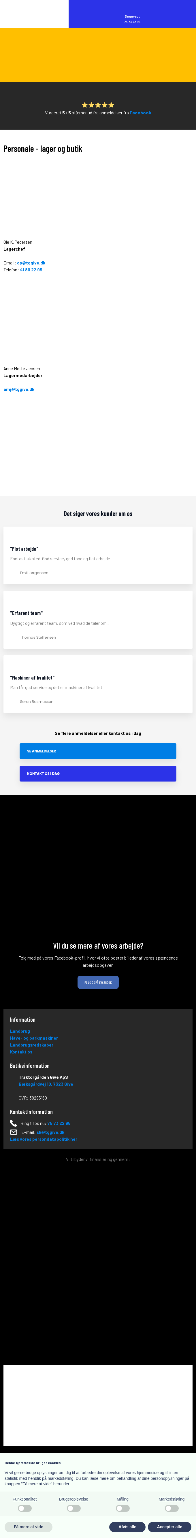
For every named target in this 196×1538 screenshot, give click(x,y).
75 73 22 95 (59, 1123)
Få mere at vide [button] (28, 1526)
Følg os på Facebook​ (98, 982)
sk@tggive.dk (50, 1132)
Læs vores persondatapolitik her (43, 1139)
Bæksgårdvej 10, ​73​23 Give (46, 1084)
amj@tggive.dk (18, 389)
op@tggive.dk (31, 262)
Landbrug (20, 1031)
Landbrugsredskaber (31, 1044)
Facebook (140, 112)
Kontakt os (21, 1051)
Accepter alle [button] (169, 1526)
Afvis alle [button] (127, 1526)
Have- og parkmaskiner (34, 1038)
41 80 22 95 (31, 269)
